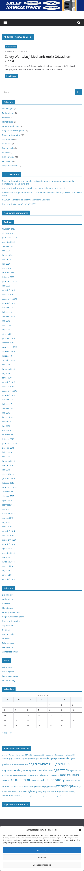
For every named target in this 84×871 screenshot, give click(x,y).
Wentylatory (7, 161)
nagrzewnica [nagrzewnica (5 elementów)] (39, 764)
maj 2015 (6, 509)
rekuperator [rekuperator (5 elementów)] (21, 779)
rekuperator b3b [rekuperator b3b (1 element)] (37, 780)
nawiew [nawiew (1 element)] (50, 771)
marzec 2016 (7, 465)
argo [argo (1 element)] (3, 755)
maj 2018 (6, 364)
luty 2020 (6, 285)
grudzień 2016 (8, 434)
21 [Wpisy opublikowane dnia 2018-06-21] (39, 720)
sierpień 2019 (8, 307)
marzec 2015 (7, 518)
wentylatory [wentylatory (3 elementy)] (30, 791)
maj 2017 (6, 413)
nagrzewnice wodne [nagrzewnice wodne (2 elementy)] (37, 770)
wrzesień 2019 (8, 303)
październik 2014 (9, 540)
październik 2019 (9, 299)
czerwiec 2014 (8, 553)
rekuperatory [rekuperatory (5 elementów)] (53, 779)
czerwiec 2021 (8, 246)
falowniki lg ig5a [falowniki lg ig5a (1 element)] (7, 758)
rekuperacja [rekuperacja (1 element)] (6, 780)
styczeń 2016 (8, 474)
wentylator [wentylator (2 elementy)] (17, 791)
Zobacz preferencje (42, 864)
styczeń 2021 (8, 268)
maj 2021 (6, 250)
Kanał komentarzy (10, 676)
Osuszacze (7, 143)
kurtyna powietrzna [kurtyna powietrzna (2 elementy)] (57, 758)
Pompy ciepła (8, 148)
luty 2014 (6, 570)
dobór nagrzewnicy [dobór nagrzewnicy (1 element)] (60, 755)
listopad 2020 (8, 277)
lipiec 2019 (7, 312)
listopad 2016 (8, 439)
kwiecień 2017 (8, 417)
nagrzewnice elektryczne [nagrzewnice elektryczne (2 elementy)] (14, 770)
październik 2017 (9, 391)
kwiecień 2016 (8, 461)
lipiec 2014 (7, 548)
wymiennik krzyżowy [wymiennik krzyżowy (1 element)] (27, 796)
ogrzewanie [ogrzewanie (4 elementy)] (61, 770)
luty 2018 (6, 373)
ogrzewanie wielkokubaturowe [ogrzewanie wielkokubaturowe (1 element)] (40, 775)
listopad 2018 (8, 342)
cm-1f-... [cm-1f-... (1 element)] (8, 755)
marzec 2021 (7, 259)
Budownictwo (8, 113)
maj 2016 (6, 456)
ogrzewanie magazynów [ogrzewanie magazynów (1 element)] (21, 775)
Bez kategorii (8, 108)
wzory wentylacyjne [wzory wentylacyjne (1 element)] (42, 796)
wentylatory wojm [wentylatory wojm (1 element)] (44, 792)
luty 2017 (6, 426)
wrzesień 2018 (8, 351)
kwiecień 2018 (8, 369)
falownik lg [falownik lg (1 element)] (43, 758)
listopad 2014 (8, 535)
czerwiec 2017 (8, 408)
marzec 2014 (7, 566)
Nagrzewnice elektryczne (13, 130)
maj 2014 (6, 557)
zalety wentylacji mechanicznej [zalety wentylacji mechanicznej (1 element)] (59, 796)
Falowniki (6, 117)
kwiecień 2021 (8, 255)
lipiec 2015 (7, 500)
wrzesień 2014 (8, 544)
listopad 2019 (8, 294)
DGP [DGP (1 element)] (26, 755)
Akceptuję (42, 850)
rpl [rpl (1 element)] (3, 786)
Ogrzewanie (7, 139)
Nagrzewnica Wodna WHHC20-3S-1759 (19, 204)
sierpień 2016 (8, 448)
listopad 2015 (8, 483)
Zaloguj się (7, 667)
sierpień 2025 (8, 233)
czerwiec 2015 (8, 505)
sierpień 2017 (8, 399)
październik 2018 (9, 347)
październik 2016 (9, 443)
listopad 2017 (8, 386)
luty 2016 (6, 469)
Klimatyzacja (7, 122)
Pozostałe (6, 152)
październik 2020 (9, 281)
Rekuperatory (11, 47)
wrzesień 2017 (8, 395)
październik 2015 (9, 487)
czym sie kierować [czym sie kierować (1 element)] (18, 755)
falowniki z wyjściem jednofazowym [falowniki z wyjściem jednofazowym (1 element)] (26, 758)
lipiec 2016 (7, 452)
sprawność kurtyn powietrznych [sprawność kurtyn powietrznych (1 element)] (22, 786)
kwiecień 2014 (8, 561)
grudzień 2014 (8, 531)
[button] (80, 830)
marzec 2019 (7, 325)
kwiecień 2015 (8, 513)
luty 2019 (6, 329)
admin (9, 51)
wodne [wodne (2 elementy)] (54, 791)
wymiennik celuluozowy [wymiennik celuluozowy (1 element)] (66, 792)
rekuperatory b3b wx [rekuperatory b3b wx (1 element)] (72, 780)
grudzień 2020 (8, 272)
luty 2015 (6, 522)
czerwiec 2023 (8, 242)
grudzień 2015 (8, 478)
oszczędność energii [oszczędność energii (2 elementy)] (70, 774)
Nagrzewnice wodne (11, 135)
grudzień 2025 (8, 229)
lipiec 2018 (7, 356)
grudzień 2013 (8, 579)
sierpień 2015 (8, 496)
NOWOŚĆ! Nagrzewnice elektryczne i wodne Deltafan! (26, 199)
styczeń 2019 (8, 334)
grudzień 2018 (8, 338)
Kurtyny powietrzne (11, 126)
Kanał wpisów (8, 671)
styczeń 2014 (8, 575)
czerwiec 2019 (8, 316)
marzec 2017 (7, 421)
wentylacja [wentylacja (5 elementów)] (64, 786)
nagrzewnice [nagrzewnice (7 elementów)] (60, 763)
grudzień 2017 (8, 382)
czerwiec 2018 (8, 360)
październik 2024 (9, 237)
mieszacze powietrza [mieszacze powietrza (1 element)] (21, 765)
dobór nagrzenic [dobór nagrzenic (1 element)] (34, 755)
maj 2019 (6, 321)
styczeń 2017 (8, 430)
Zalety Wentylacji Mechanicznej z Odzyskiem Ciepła (38, 58)
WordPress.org (8, 680)
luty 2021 (6, 264)
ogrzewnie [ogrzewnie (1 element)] (55, 775)
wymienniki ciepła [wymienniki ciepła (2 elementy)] (11, 795)
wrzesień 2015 (8, 491)
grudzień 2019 (8, 290)
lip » (10, 732)
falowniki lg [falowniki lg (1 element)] (71, 755)
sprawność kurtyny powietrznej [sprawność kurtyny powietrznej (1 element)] (45, 786)
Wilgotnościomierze (11, 165)
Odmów (42, 857)
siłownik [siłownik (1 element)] (7, 786)
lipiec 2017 (7, 404)
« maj (4, 732)
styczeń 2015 (8, 526)
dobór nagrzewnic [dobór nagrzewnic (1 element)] (46, 755)
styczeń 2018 (8, 377)
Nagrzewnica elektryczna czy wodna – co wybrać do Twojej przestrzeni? (33, 188)
